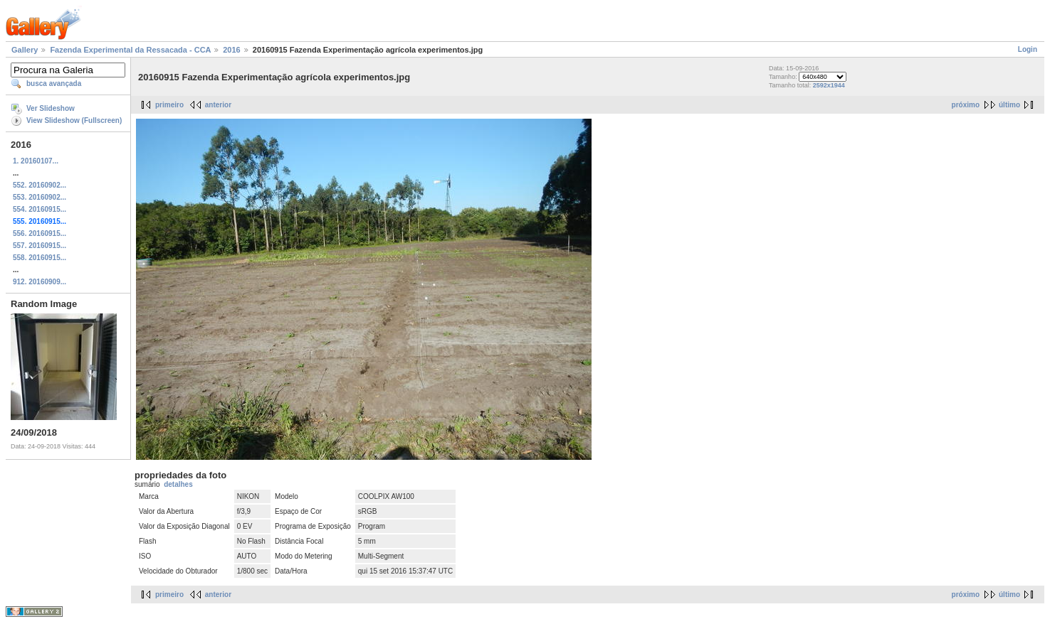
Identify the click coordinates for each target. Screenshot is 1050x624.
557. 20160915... (39, 245)
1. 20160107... (35, 161)
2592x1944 (829, 85)
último (1009, 105)
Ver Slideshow (50, 108)
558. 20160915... (39, 258)
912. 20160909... (39, 282)
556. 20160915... (39, 233)
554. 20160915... (39, 209)
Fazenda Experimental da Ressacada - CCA (130, 49)
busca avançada (53, 83)
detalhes (178, 484)
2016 (231, 49)
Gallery (24, 49)
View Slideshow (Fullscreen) (74, 120)
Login (1027, 49)
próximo (966, 105)
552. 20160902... (39, 185)
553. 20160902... (39, 197)
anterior (218, 105)
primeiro (169, 105)
